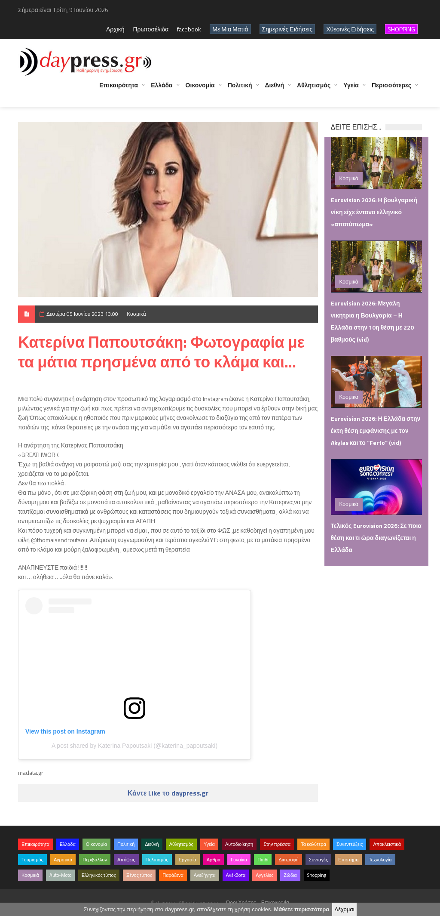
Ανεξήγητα (205, 875)
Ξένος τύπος (139, 875)
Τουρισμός (32, 859)
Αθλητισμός (313, 89)
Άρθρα (213, 859)
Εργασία (187, 859)
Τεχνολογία (380, 859)
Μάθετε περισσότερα (301, 909)
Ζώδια (290, 875)
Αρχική (115, 29)
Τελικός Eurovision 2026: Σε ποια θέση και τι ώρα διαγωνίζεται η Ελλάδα (376, 537)
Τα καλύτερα (313, 844)
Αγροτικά (63, 859)
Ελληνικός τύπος (99, 875)
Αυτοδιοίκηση (239, 844)
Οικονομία (200, 89)
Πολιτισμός (157, 859)
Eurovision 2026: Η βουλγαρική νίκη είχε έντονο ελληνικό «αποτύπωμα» (374, 211)
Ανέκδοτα (236, 875)
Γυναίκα (239, 859)
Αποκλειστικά (387, 844)
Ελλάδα (161, 89)
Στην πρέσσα (276, 844)
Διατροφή (288, 859)
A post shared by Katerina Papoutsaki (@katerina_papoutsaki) (134, 745)
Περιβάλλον (94, 859)
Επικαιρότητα (118, 89)
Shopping (316, 875)
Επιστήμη (348, 859)
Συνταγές (318, 859)
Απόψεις (126, 859)
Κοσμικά (136, 314)
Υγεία (351, 89)
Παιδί (262, 859)
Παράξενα (172, 875)
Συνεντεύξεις (349, 844)
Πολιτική (240, 89)
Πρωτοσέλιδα (150, 29)
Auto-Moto (60, 875)
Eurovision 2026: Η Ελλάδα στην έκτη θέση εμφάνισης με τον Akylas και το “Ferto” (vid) (376, 430)
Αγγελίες (264, 875)
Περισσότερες (391, 89)
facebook (189, 29)
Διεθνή (274, 89)
